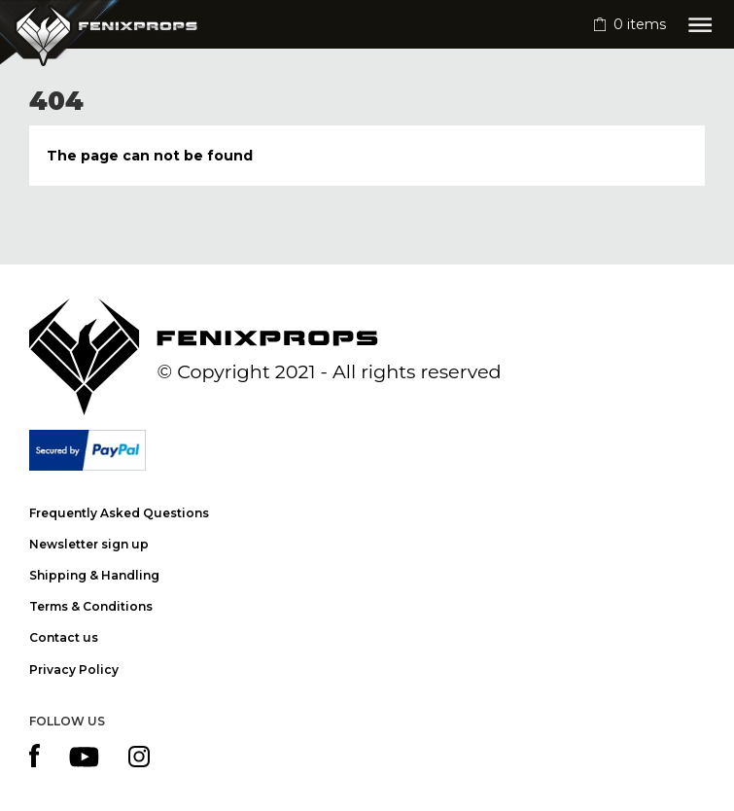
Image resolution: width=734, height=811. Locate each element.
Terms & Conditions (91, 606)
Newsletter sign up (89, 544)
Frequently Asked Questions (119, 513)
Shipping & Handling (94, 575)
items (639, 24)
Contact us (63, 637)
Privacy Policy (74, 669)
